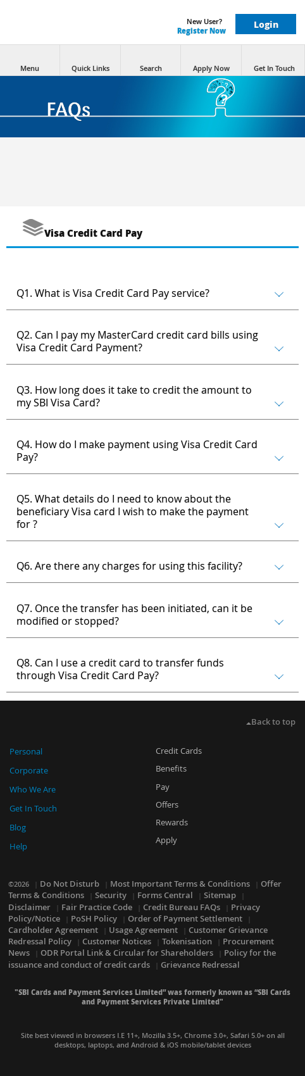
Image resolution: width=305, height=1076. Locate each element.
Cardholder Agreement (53, 929)
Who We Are (32, 789)
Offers (167, 804)
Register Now (201, 30)
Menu (29, 60)
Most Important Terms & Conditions (180, 883)
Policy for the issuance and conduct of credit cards (142, 958)
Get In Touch (274, 60)
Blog (17, 827)
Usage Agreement (143, 929)
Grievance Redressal (200, 964)
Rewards (172, 822)
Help (18, 846)
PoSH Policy (94, 918)
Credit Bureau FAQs (181, 907)
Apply (166, 840)
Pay (163, 786)
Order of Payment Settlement (185, 918)
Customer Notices (116, 941)
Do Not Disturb (69, 883)
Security (111, 895)
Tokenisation (187, 941)
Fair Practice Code (96, 907)
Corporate (28, 770)
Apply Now (211, 60)
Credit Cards (179, 750)
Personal (25, 751)
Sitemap (220, 895)
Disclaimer (29, 907)
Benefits (171, 768)
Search (151, 60)
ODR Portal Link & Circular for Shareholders (126, 952)
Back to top (271, 721)
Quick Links (90, 60)
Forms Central (165, 895)
